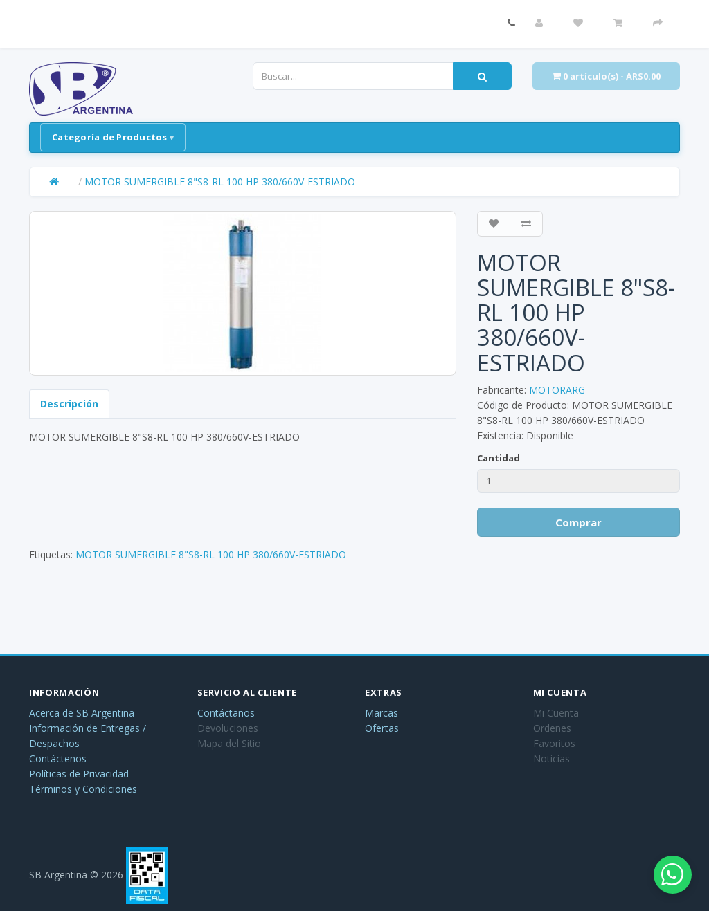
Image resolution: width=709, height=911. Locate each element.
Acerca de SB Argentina (81, 712)
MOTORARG (557, 389)
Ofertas (382, 728)
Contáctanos (226, 712)
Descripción (69, 403)
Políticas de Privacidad (79, 773)
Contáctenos (58, 758)
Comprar (578, 522)
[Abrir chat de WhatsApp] (667, 869)
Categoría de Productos (110, 137)
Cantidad (498, 458)
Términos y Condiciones (83, 788)
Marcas (381, 712)
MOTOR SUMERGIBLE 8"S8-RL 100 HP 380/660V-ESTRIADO (219, 181)
